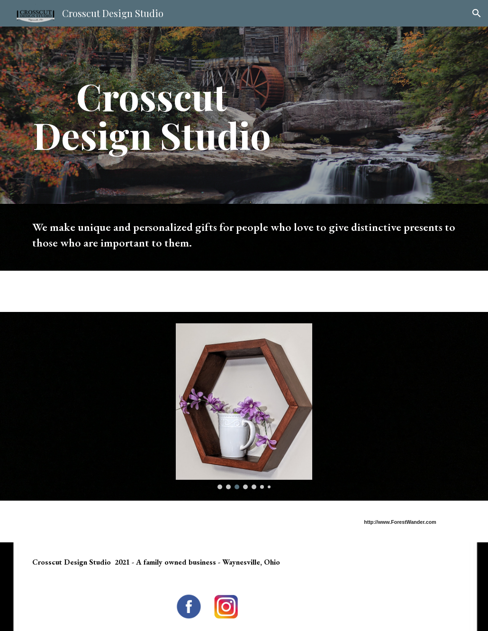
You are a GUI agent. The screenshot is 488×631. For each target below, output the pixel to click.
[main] (151, 115)
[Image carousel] (244, 406)
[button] (476, 13)
